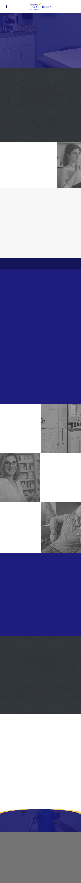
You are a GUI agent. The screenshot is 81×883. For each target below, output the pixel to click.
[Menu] (6, 6)
